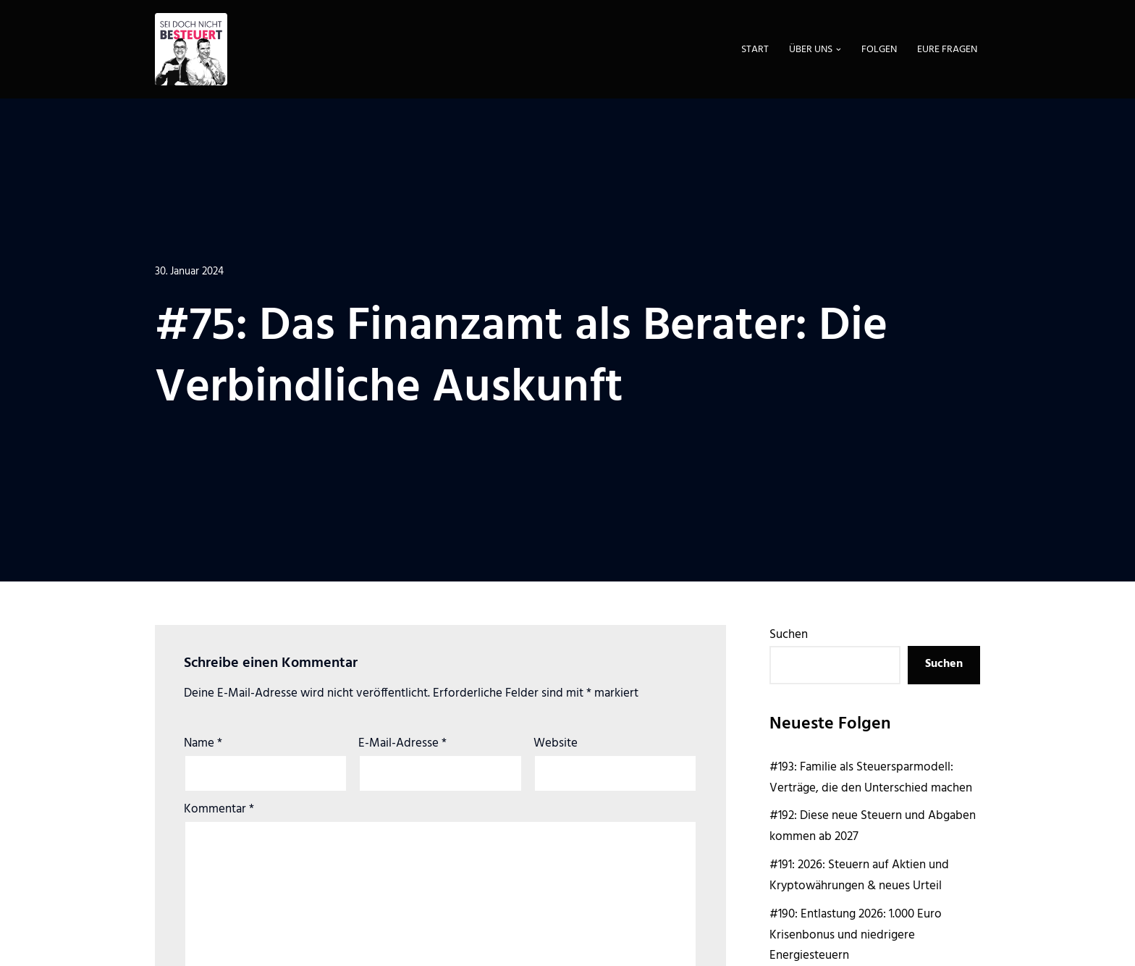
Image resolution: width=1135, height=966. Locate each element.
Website (555, 743)
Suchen (788, 634)
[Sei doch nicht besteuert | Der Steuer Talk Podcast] (191, 49)
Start (755, 49)
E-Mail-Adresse (402, 743)
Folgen (879, 49)
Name (203, 743)
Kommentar (219, 810)
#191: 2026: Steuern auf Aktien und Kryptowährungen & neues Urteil (859, 876)
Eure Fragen (947, 49)
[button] (838, 49)
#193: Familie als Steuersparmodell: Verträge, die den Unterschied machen (870, 777)
